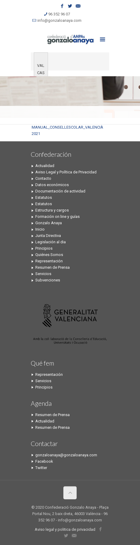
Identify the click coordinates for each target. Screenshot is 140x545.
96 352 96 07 (59, 14)
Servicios (43, 273)
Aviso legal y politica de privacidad (65, 529)
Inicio (40, 229)
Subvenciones (47, 280)
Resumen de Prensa (52, 267)
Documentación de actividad (60, 191)
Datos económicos (52, 184)
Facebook (44, 461)
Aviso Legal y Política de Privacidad (66, 172)
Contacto (43, 178)
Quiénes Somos (49, 254)
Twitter (41, 467)
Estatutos (43, 197)
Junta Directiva (48, 235)
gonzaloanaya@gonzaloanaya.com (66, 455)
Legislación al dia (50, 242)
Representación (49, 261)
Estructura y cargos (52, 210)
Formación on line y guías (57, 216)
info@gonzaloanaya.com (59, 20)
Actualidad (44, 165)
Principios (43, 248)
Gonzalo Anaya (48, 223)
